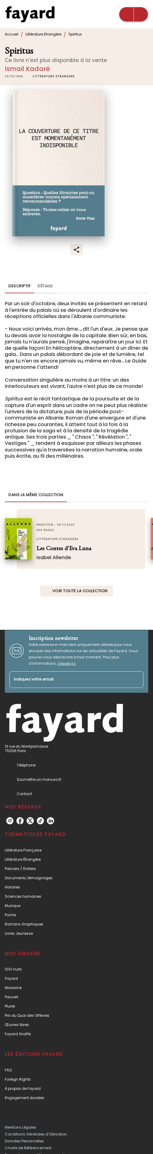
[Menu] (133, 14)
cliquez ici (66, 663)
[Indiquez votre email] (69, 679)
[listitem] (10, 821)
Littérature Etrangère (43, 34)
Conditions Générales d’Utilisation (36, 1134)
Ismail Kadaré (27, 68)
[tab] (19, 286)
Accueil (11, 34)
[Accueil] (30, 14)
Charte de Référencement (28, 1147)
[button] (53, 76)
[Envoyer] (136, 679)
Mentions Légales (20, 1127)
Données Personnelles (24, 1141)
